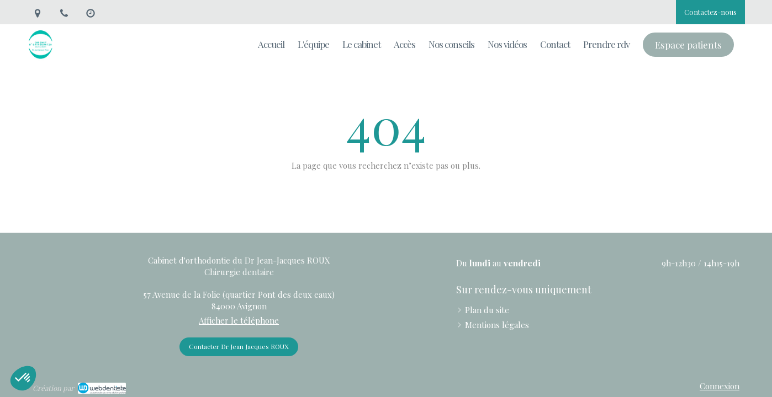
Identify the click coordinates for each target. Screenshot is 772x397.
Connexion (719, 385)
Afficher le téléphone (239, 320)
